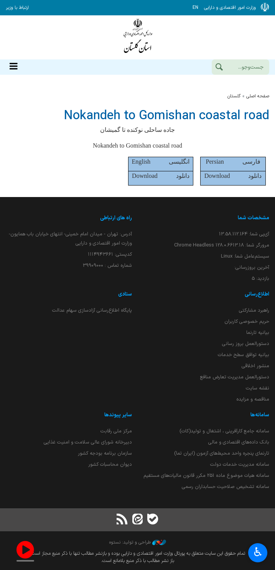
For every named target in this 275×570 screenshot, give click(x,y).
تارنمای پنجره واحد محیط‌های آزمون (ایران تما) (221, 453)
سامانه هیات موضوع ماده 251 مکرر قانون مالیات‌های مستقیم (206, 475)
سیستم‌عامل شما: (245, 256)
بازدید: (260, 278)
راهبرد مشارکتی (254, 310)
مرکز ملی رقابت (116, 431)
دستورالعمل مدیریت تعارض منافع (234, 377)
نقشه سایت (257, 388)
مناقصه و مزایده (252, 399)
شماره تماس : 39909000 (107, 265)
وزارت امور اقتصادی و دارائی (137, 37)
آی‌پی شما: (244, 234)
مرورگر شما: (221, 245)
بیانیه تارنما (257, 332)
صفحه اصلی (257, 96)
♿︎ (257, 553)
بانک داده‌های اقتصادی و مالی (238, 442)
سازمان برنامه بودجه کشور (105, 453)
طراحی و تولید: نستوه (137, 542)
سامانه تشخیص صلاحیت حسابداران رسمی (225, 486)
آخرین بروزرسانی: (251, 267)
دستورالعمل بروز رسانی (245, 343)
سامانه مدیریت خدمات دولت (239, 464)
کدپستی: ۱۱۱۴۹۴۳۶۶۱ (110, 254)
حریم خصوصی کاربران (246, 321)
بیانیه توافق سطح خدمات (243, 354)
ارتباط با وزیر (17, 7)
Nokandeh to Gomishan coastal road (166, 116)
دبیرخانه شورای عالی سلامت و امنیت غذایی (88, 442)
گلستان (233, 96)
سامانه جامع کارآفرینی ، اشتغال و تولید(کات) (224, 431)
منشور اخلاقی (255, 366)
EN (195, 7)
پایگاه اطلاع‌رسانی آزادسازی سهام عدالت (92, 310)
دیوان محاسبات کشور (110, 464)
